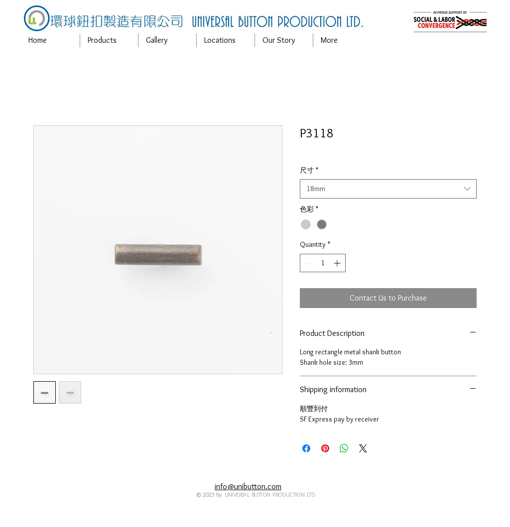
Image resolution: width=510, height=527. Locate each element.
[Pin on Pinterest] (325, 448)
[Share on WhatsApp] (344, 448)
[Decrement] (307, 263)
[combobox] (388, 189)
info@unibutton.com (248, 486)
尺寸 (309, 170)
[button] (109, 40)
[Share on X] (363, 448)
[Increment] (338, 263)
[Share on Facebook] (306, 448)
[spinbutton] (323, 263)
